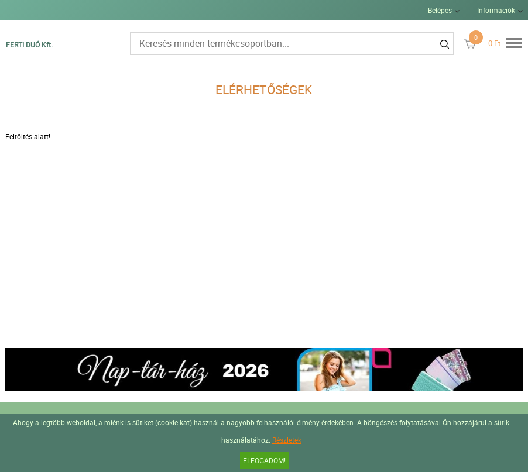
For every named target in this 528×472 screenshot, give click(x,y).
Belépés (440, 10)
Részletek (286, 440)
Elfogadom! (264, 460)
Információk (496, 10)
